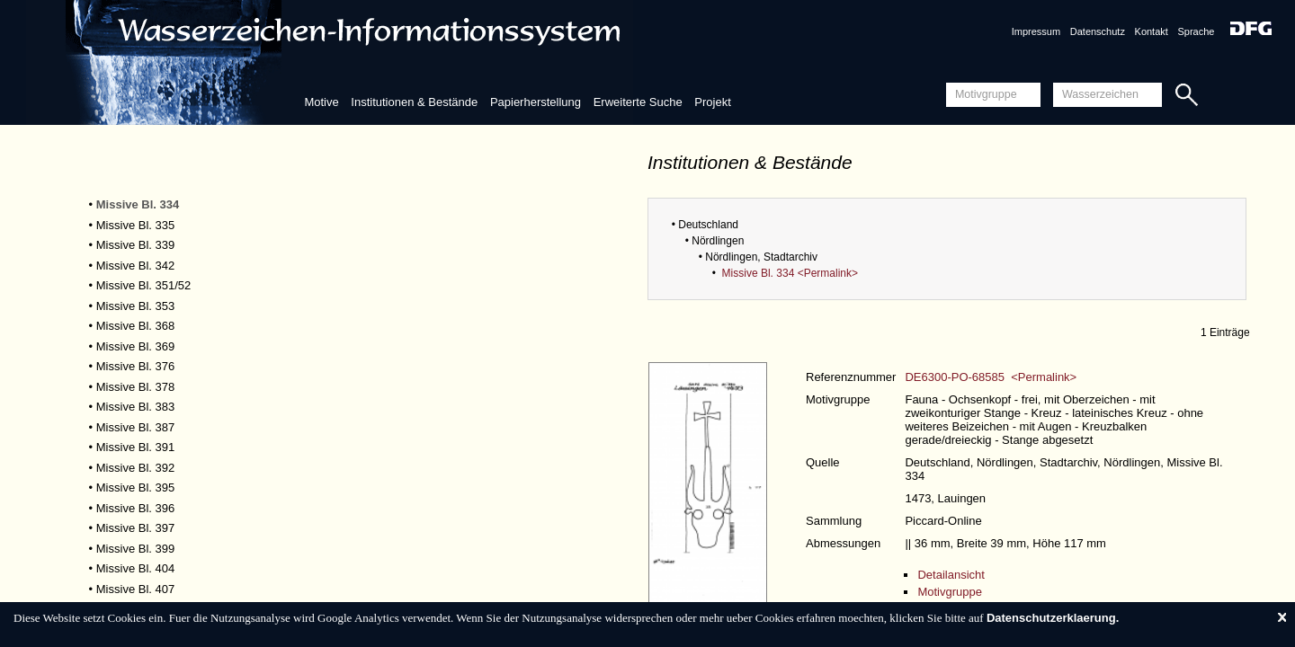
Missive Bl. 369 (135, 346)
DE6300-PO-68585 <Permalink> (990, 377)
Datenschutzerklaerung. (1053, 618)
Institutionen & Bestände (414, 102)
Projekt (712, 102)
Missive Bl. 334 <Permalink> (790, 273)
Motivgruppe (949, 591)
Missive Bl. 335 (135, 225)
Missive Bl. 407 (135, 589)
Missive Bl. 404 (135, 568)
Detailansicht (950, 574)
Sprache (1195, 31)
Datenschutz (1097, 31)
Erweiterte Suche (638, 102)
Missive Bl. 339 (135, 245)
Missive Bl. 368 (135, 325)
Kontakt (1151, 31)
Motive (321, 102)
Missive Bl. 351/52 (144, 285)
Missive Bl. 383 (135, 406)
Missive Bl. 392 (135, 467)
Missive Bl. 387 (135, 427)
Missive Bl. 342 (135, 265)
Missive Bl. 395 (135, 487)
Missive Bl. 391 (135, 447)
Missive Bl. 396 (135, 508)
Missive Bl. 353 (135, 306)
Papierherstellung (535, 102)
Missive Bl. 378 (135, 387)
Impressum (1036, 31)
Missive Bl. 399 (135, 548)
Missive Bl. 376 (135, 366)
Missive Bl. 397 (135, 528)
